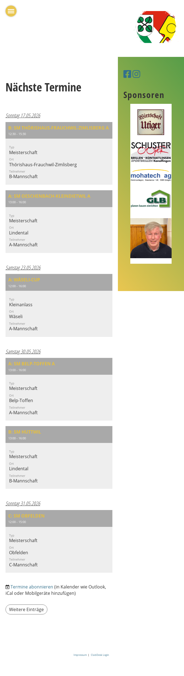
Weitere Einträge (26, 609)
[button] (59, 153)
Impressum (81, 655)
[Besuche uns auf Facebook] (127, 74)
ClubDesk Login (100, 655)
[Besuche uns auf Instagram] (136, 74)
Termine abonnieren (31, 587)
